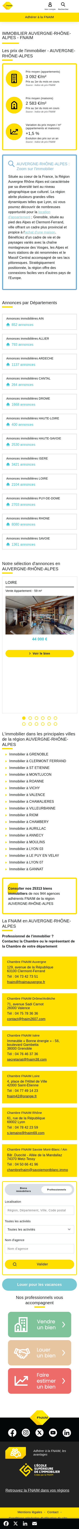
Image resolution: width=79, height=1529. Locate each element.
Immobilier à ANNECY (26, 835)
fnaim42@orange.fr (22, 1096)
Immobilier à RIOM (23, 815)
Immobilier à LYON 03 (26, 849)
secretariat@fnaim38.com (27, 1059)
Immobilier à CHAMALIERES (31, 801)
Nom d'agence (14, 1240)
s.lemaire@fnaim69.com (25, 1133)
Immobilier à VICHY (24, 788)
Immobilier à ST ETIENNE (29, 768)
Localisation (13, 1201)
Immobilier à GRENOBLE (28, 754)
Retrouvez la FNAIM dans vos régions (37, 1490)
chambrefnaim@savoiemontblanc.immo (37, 1170)
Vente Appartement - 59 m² (23, 590)
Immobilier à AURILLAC (27, 828)
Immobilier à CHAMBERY (29, 822)
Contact (52, 1512)
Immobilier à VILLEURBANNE (32, 808)
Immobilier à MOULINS (27, 842)
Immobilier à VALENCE (27, 795)
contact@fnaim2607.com (26, 1019)
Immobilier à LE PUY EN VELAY (34, 855)
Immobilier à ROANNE (26, 781)
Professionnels (56, 1189)
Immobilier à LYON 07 (26, 862)
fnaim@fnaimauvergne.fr (26, 982)
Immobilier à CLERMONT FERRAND (37, 761)
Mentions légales (30, 1512)
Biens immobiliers (23, 1189)
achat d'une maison (40, 232)
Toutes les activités (18, 1221)
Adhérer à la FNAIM (39, 17)
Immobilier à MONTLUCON (30, 774)
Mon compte (50, 9)
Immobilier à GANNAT (26, 869)
